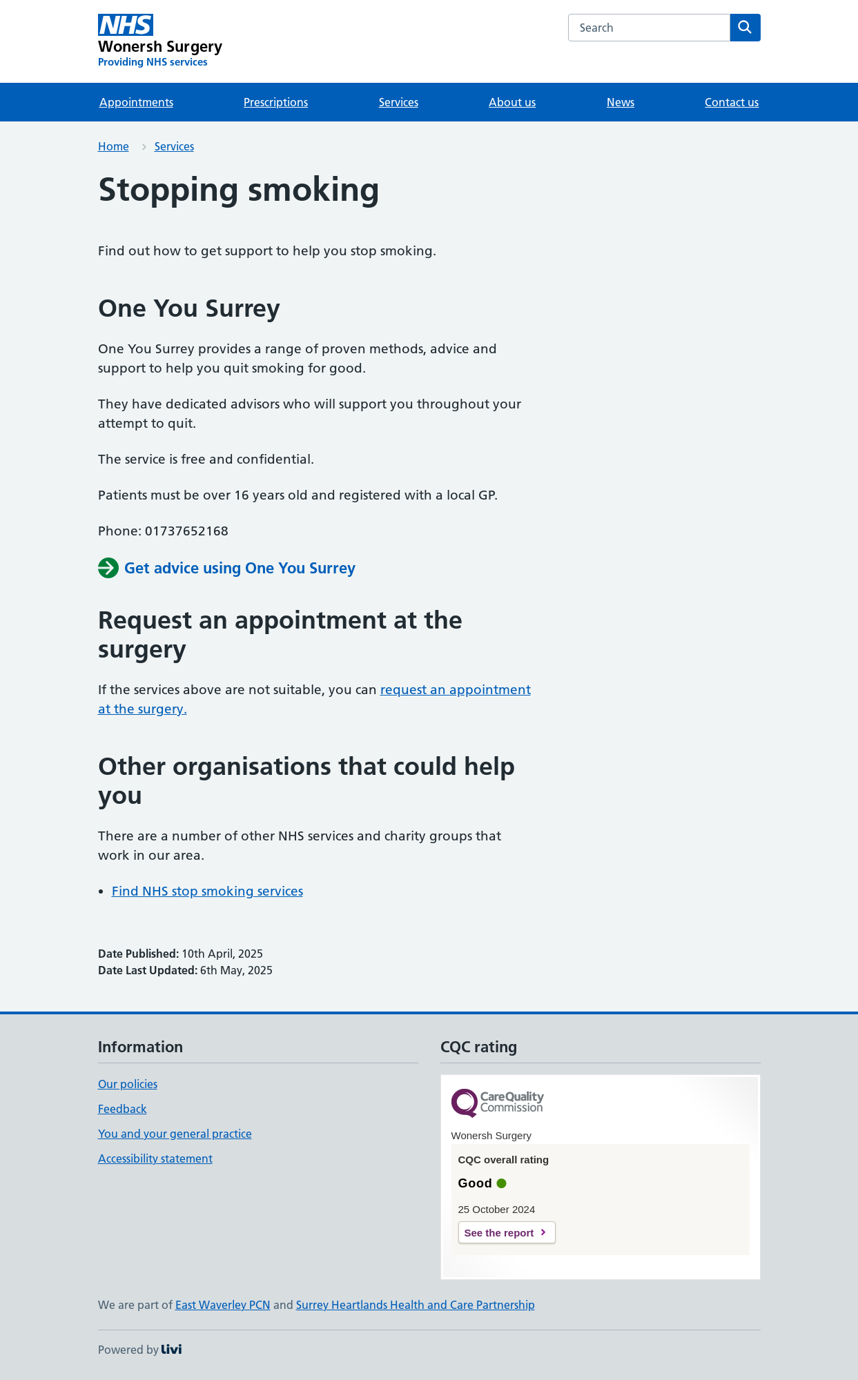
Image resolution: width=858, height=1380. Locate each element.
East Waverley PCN (223, 1305)
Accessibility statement (155, 1158)
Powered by (140, 1350)
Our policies (127, 1084)
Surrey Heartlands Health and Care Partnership (415, 1305)
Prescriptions (276, 102)
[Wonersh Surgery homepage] (160, 41)
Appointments (136, 102)
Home (113, 146)
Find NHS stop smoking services (207, 891)
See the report (499, 1233)
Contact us (732, 102)
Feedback (122, 1109)
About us (512, 102)
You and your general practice (175, 1134)
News (620, 102)
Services (398, 102)
